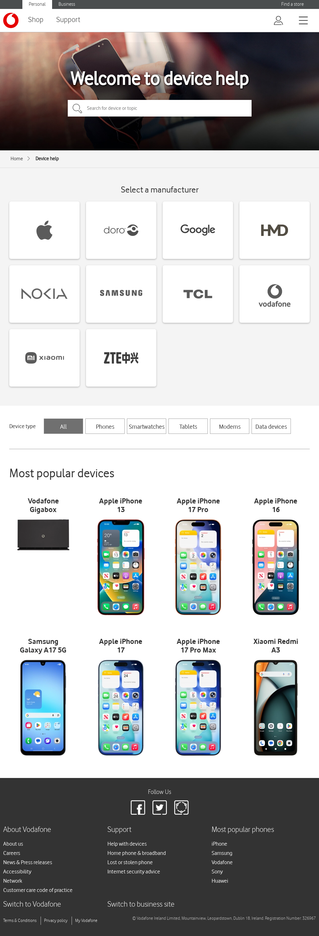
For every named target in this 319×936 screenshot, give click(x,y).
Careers (11, 853)
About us (13, 844)
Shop (35, 20)
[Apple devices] (44, 230)
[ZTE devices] (121, 358)
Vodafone (222, 862)
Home (17, 159)
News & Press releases (27, 862)
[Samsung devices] (121, 294)
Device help (47, 159)
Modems (230, 426)
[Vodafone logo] (11, 20)
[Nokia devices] (44, 294)
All (63, 426)
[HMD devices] (274, 230)
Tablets (188, 426)
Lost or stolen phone (130, 862)
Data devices (271, 426)
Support (68, 20)
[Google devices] (198, 230)
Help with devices (127, 844)
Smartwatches (147, 426)
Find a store (292, 4)
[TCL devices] (198, 294)
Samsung (222, 853)
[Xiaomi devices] (44, 358)
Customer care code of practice (38, 890)
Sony (217, 871)
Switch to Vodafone (32, 905)
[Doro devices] (121, 230)
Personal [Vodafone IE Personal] (37, 4)
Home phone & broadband (136, 853)
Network (12, 881)
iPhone (219, 844)
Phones (105, 426)
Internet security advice (133, 871)
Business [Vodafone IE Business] (66, 4)
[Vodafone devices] (274, 294)
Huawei (220, 881)
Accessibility (17, 871)
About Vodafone (27, 830)
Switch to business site (141, 905)
